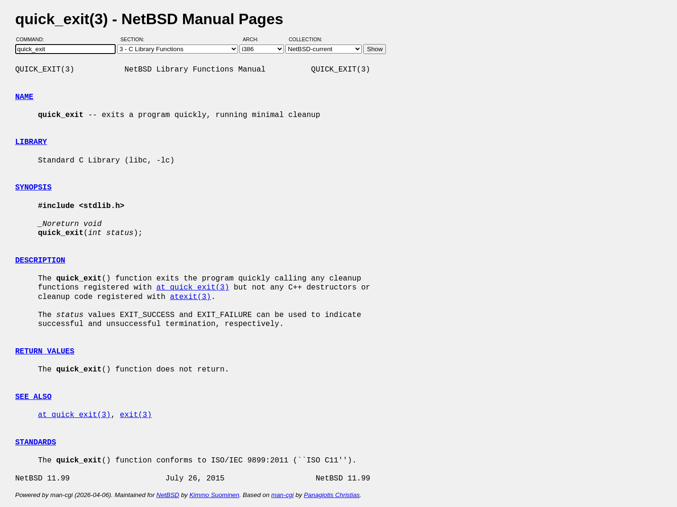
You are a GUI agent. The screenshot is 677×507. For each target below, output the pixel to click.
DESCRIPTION (40, 260)
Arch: (255, 39)
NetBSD (167, 494)
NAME (24, 97)
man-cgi (282, 494)
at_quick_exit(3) (192, 287)
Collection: (305, 39)
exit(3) (136, 415)
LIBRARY (31, 142)
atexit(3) (190, 297)
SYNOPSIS (33, 187)
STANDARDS (35, 442)
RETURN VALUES (44, 351)
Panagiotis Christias (332, 494)
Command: (33, 39)
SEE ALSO (33, 397)
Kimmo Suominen (214, 494)
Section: (134, 39)
